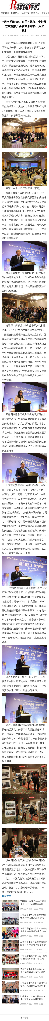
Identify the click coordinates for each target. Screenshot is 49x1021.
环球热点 (15, 13)
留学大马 (35, 13)
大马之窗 (25, 13)
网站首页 (5, 13)
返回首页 (24, 1018)
